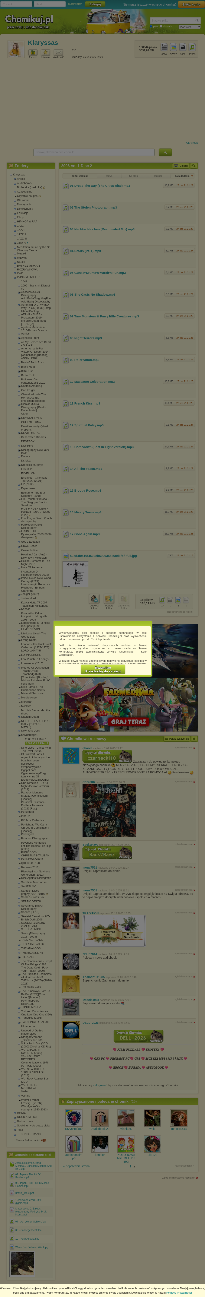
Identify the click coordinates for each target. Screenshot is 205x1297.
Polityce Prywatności (179, 1292)
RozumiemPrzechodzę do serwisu (103, 669)
